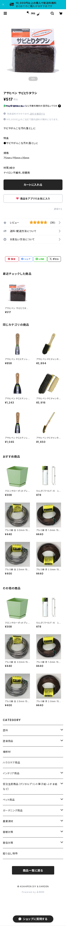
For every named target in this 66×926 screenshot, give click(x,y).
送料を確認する (37, 113)
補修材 (7, 751)
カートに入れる (33, 185)
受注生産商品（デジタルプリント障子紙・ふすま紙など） (30, 786)
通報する (58, 209)
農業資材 (8, 821)
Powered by (33, 892)
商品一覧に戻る (33, 870)
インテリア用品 (11, 773)
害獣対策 (8, 831)
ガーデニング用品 (13, 810)
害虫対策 (8, 842)
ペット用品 (9, 799)
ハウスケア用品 (11, 762)
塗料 (5, 730)
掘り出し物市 (10, 853)
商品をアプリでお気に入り (33, 198)
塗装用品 (8, 740)
